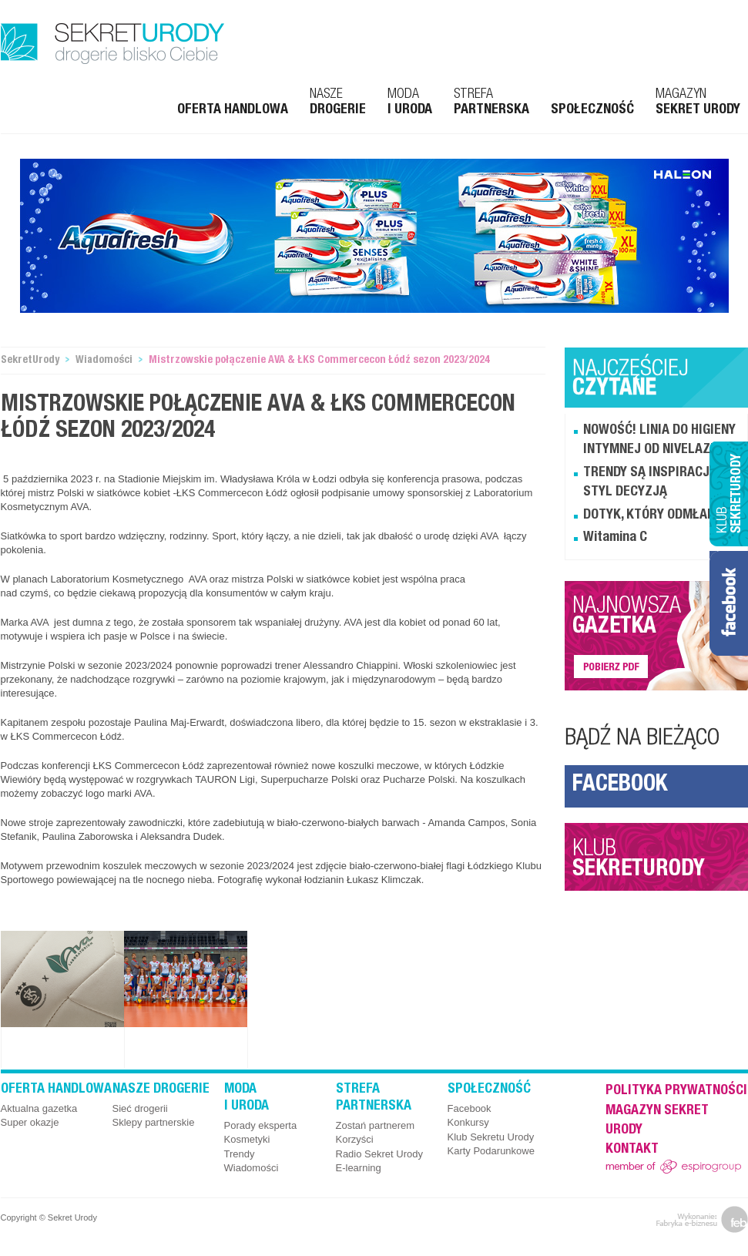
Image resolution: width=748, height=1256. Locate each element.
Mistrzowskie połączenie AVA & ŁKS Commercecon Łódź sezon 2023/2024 (319, 360)
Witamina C (615, 538)
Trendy (239, 1154)
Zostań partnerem (375, 1125)
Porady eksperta (260, 1125)
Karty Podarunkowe (491, 1151)
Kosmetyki (247, 1139)
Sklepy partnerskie (153, 1122)
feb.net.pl (702, 1219)
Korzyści (355, 1139)
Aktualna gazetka (39, 1108)
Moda (409, 102)
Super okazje (30, 1122)
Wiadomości (103, 360)
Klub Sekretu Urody (491, 1137)
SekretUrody (30, 360)
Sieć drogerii (140, 1108)
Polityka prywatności (676, 1091)
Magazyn (698, 102)
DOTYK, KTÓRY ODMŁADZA (656, 515)
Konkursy (468, 1122)
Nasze (338, 102)
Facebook (619, 786)
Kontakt (632, 1150)
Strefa (491, 102)
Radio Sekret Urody (379, 1154)
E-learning (358, 1168)
